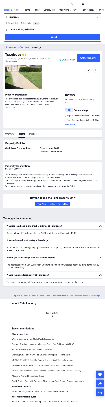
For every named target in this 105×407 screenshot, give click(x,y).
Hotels (25, 296)
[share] (100, 383)
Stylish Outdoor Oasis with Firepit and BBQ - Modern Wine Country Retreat (42, 381)
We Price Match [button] (68, 60)
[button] (77, 4)
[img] (23, 77)
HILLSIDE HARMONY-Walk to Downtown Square (32, 349)
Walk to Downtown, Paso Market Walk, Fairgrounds (33, 339)
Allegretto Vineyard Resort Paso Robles (28, 376)
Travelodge (13, 55)
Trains (37, 10)
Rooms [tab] (21, 134)
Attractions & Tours (67, 10)
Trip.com (16, 296)
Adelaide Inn (80, 381)
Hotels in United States (40, 296)
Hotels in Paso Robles (79, 296)
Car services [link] (49, 10)
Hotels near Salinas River (58, 391)
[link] (71, 4)
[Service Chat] (100, 392)
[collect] (100, 374)
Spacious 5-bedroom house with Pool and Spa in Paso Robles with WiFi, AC (43, 344)
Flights (27, 10)
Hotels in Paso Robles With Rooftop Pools (29, 402)
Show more (10, 107)
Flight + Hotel (87, 10)
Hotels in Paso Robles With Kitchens (63, 402)
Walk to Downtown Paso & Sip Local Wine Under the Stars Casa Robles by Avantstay (46, 371)
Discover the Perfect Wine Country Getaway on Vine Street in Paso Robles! (42, 365)
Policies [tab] (33, 134)
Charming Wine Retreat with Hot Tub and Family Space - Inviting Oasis (41, 355)
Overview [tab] (9, 134)
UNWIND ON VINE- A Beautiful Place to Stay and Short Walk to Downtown (42, 360)
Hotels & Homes (11, 10)
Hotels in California (60, 296)
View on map (70, 124)
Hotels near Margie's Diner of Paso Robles (29, 391)
